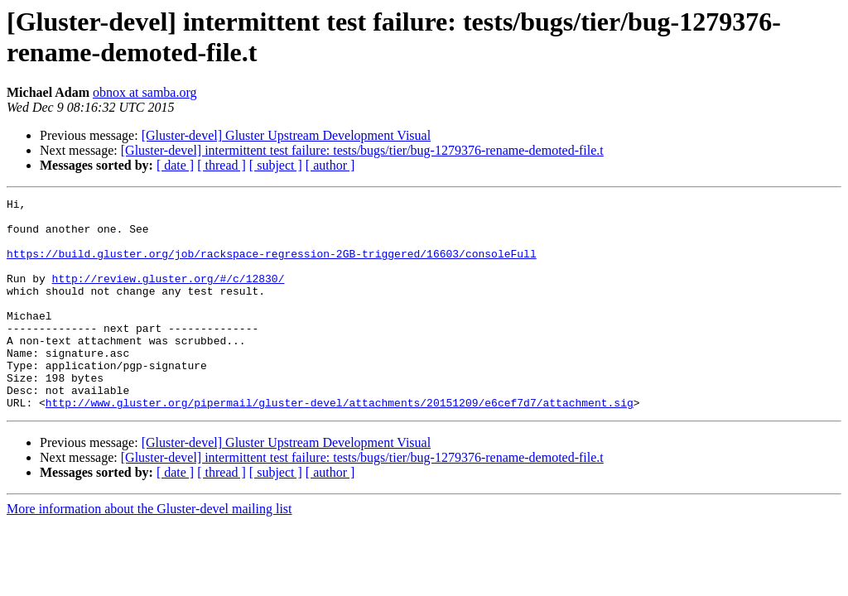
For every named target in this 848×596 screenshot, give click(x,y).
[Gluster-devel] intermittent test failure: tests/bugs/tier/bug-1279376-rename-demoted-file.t (362, 150)
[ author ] (330, 165)
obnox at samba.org (144, 92)
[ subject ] (275, 165)
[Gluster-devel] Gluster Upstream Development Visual (286, 135)
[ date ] (175, 165)
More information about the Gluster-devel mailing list (149, 551)
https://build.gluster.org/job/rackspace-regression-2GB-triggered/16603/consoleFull (272, 265)
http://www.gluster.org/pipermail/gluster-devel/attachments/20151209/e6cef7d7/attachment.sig (340, 444)
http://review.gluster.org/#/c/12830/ (168, 295)
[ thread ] (221, 165)
